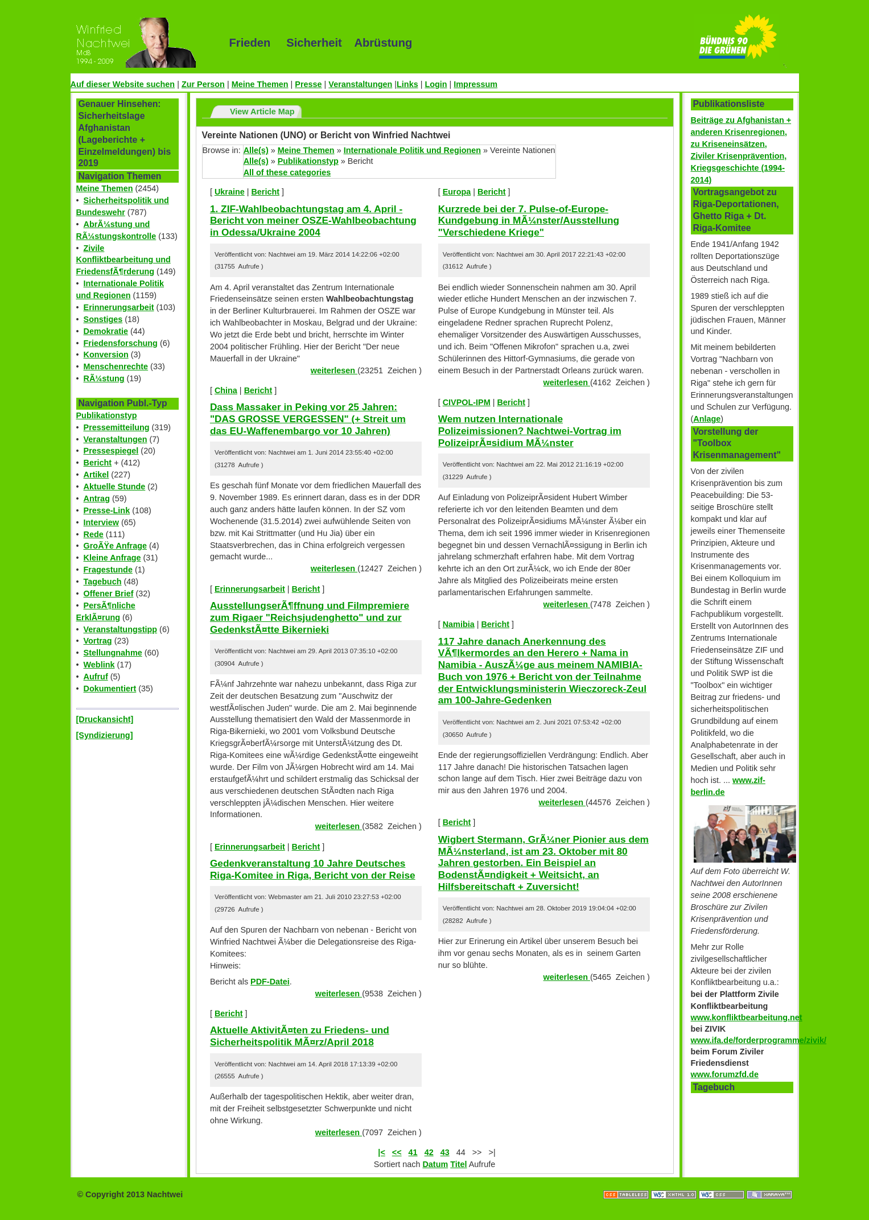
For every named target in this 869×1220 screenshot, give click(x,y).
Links (407, 84)
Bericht (98, 462)
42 (429, 1152)
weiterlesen (334, 370)
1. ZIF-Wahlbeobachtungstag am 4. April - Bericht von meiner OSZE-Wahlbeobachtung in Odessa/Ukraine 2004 (313, 220)
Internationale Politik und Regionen (412, 150)
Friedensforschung (121, 343)
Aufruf (96, 676)
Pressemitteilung (117, 427)
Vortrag (98, 640)
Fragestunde (108, 569)
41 (413, 1152)
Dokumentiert (110, 688)
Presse (308, 84)
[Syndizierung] (104, 735)
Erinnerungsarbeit (119, 307)
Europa (457, 191)
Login (436, 84)
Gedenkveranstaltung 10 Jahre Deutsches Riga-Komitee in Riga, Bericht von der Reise (312, 869)
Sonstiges (103, 319)
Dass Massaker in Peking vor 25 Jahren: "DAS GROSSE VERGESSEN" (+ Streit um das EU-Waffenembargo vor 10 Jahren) (308, 418)
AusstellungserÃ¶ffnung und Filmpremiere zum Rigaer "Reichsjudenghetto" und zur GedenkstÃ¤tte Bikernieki (309, 617)
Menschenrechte (116, 366)
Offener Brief (109, 593)
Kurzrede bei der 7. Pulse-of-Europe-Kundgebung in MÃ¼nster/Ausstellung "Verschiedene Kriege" (528, 220)
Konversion (106, 354)
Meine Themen (260, 84)
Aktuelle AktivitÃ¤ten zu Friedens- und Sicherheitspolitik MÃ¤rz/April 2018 (299, 1036)
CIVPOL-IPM (467, 402)
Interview (101, 522)
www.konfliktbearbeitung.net (746, 1017)
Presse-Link (107, 510)
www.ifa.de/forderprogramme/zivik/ (759, 1040)
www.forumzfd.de (725, 1074)
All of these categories (287, 172)
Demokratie (106, 331)
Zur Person (203, 84)
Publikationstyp (106, 415)
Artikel (96, 474)
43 (445, 1152)
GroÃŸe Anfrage (115, 545)
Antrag (97, 498)
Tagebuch (103, 581)
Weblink (99, 664)
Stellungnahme (113, 652)
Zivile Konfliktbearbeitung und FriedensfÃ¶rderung (123, 260)
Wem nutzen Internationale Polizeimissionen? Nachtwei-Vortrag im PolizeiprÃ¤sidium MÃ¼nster (529, 430)
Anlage (706, 418)
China (226, 390)
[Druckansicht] (105, 719)
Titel (458, 1164)
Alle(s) (256, 150)
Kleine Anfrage (112, 557)
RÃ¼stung (104, 378)
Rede (94, 534)
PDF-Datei (270, 981)
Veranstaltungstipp (121, 629)
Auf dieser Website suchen (123, 84)
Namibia (459, 624)
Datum (435, 1164)
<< (397, 1152)
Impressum (475, 84)
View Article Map (262, 111)
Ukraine (230, 191)
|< (381, 1152)
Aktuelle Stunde (115, 486)
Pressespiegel (111, 450)
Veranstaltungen (360, 84)
